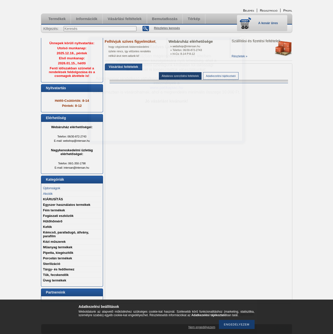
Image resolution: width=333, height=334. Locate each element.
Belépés (248, 10)
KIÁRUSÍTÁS (53, 199)
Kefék (47, 227)
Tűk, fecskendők (56, 275)
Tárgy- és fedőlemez (58, 269)
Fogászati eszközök (58, 216)
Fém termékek (54, 210)
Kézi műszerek (54, 242)
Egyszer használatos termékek (66, 205)
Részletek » (240, 56)
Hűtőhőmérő (52, 221)
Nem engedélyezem (201, 327)
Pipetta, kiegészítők (58, 253)
